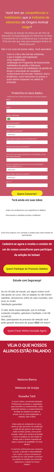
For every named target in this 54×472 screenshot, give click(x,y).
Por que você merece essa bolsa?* (18, 147)
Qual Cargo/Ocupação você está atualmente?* (21, 139)
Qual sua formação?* (13, 123)
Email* (8, 107)
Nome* (8, 100)
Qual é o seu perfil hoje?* (14, 131)
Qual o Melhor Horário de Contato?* (18, 174)
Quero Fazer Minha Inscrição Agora (27, 330)
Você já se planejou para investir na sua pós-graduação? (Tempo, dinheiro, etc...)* (25, 165)
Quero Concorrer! (27, 193)
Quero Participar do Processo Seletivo (27, 268)
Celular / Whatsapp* (13, 115)
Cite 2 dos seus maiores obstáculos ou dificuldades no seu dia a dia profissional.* (26, 155)
